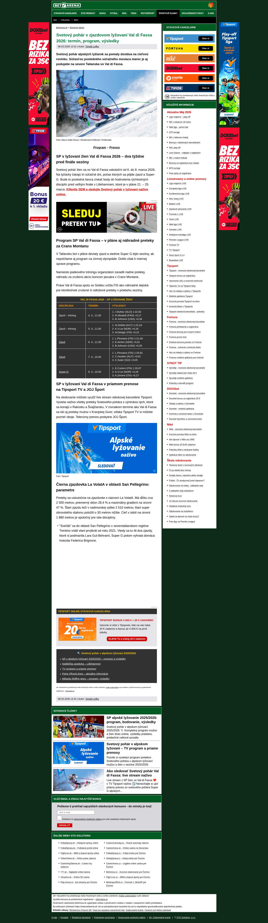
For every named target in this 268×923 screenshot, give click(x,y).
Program (99, 147)
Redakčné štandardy (81, 917)
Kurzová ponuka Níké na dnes (183, 434)
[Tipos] (39, 229)
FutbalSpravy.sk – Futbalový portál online (79, 848)
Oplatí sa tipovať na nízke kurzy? (184, 516)
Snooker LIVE (175, 229)
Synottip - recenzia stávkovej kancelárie (187, 368)
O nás (54, 917)
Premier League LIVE (179, 240)
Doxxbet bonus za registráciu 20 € (184, 398)
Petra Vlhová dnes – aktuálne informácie (85, 673)
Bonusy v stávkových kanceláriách (184, 142)
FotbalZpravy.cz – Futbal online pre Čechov (126, 853)
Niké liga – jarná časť (178, 127)
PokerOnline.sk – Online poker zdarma (78, 858)
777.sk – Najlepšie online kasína (75, 872)
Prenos (114, 147)
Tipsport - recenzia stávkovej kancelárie (187, 270)
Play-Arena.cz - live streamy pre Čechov (79, 882)
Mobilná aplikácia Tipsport (181, 296)
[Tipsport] (229, 124)
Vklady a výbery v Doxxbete (181, 403)
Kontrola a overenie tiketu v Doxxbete (186, 414)
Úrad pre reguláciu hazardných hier (109, 910)
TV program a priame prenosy (79, 668)
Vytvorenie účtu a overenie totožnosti (186, 281)
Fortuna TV (174, 245)
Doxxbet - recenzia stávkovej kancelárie (187, 393)
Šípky (76, 20)
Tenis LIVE (174, 219)
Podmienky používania (104, 917)
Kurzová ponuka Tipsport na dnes (184, 301)
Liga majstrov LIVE (177, 183)
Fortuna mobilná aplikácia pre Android (186, 357)
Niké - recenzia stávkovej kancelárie (185, 429)
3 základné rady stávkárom (181, 491)
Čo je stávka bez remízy (180, 470)
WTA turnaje (174, 168)
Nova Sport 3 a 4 (176, 255)
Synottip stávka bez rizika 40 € (183, 373)
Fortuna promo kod (177, 337)
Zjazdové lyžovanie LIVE (180, 209)
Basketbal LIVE (176, 260)
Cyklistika (65, 20)
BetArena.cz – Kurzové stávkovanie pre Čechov (128, 872)
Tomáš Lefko (92, 46)
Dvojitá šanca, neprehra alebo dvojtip (186, 475)
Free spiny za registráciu (180, 173)
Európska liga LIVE (177, 188)
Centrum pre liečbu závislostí (158, 910)
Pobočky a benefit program (181, 383)
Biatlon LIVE (174, 204)
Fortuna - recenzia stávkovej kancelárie (187, 322)
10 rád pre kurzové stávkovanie (183, 501)
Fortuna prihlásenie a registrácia (183, 327)
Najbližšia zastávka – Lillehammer (81, 663)
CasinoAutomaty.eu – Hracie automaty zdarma (127, 843)
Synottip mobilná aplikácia (181, 378)
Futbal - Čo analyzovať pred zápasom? (186, 480)
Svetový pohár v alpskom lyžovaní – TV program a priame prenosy (132, 748)
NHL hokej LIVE (176, 199)
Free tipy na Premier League (182, 521)
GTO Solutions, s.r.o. (186, 917)
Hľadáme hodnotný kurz (180, 506)
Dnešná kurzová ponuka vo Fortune (185, 342)
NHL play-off (174, 148)
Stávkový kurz (175, 496)
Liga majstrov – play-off (179, 117)
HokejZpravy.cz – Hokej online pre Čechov (125, 858)
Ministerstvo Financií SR (80, 910)
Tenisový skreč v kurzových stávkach (186, 465)
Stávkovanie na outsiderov (181, 511)
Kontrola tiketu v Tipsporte (181, 306)
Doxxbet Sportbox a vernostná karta (185, 419)
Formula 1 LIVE (176, 214)
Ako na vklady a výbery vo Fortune (184, 352)
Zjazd (62, 342)
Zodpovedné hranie (134, 910)
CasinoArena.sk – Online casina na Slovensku (127, 848)
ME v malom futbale (178, 158)
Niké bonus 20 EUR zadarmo (182, 444)
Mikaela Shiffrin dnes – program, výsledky (86, 678)
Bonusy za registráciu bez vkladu (184, 163)
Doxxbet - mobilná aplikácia (181, 409)
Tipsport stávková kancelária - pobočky (186, 311)
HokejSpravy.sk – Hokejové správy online (79, 843)
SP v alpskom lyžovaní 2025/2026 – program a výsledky (94, 658)
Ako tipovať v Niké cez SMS (182, 439)
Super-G (64, 371)
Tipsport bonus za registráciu (182, 276)
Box (55, 20)
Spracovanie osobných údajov (131, 917)
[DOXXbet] (229, 229)
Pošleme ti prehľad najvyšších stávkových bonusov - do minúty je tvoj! (104, 806)
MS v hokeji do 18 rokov (180, 122)
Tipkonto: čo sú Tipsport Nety (182, 286)
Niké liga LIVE (175, 224)
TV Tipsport (174, 250)
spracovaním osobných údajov (88, 819)
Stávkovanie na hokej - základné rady (186, 485)
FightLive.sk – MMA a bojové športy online (80, 853)
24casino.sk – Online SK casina (75, 877)
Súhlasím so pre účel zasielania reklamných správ (99, 819)
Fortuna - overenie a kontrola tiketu (185, 347)
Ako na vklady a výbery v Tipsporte (185, 291)
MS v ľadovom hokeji (178, 137)
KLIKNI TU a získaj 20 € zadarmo (127, 639)
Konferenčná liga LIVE (179, 193)
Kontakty (65, 917)
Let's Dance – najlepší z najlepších (184, 153)
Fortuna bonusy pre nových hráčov (185, 332)
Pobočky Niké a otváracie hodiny (184, 450)
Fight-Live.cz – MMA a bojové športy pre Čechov (128, 877)
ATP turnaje (174, 132)
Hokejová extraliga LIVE (180, 235)
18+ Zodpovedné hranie (160, 917)
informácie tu (69, 691)
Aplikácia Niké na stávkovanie (182, 455)
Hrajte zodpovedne (112, 687)
